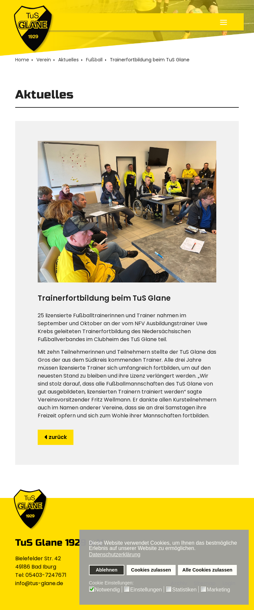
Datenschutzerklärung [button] (115, 554)
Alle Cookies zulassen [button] (207, 570)
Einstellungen (146, 589)
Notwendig (107, 589)
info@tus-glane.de (39, 583)
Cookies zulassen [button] (151, 570)
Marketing (218, 589)
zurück (58, 437)
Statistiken (184, 589)
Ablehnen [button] (106, 570)
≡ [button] (224, 23)
